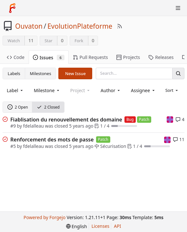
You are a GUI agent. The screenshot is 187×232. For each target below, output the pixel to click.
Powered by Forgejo (44, 217)
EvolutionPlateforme (80, 26)
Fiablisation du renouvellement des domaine (66, 119)
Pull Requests (90, 57)
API (117, 226)
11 (31, 40)
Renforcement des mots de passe (52, 139)
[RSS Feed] (120, 26)
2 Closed (48, 107)
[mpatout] (170, 119)
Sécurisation (110, 146)
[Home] (12, 8)
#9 (13, 126)
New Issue (75, 73)
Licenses (101, 226)
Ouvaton (29, 26)
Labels (14, 73)
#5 (13, 146)
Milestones (40, 73)
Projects (128, 57)
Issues (48, 57)
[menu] (172, 90)
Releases (160, 57)
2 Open (17, 107)
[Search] (178, 73)
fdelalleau (33, 126)
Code (16, 57)
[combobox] (15, 90)
